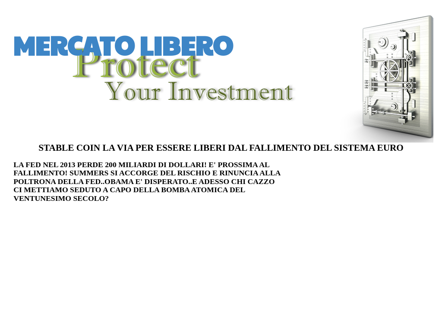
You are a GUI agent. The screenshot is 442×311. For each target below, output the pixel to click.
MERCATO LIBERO (123, 45)
